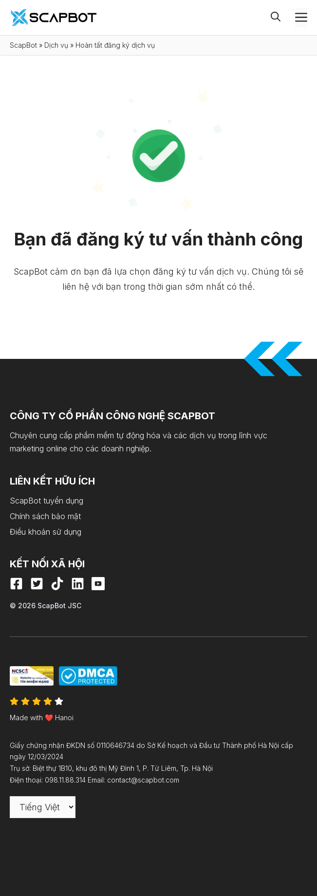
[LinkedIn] (77, 583)
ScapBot (23, 45)
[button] (283, 17)
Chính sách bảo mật (45, 516)
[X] (36, 583)
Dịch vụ (56, 45)
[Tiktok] (57, 583)
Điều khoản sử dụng (45, 532)
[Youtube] (98, 583)
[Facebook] (16, 583)
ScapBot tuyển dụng (46, 500)
